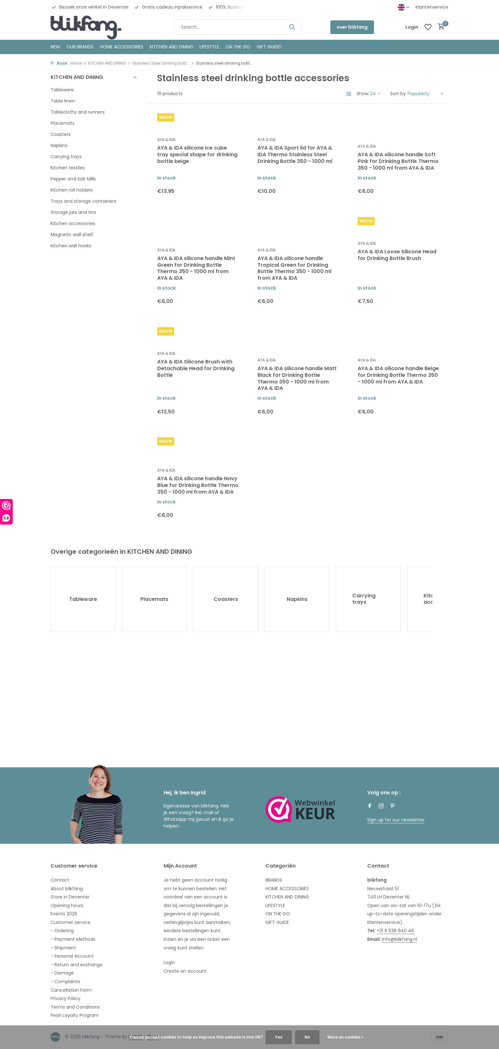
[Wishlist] (428, 27)
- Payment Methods (73, 939)
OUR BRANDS (80, 47)
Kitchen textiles (68, 168)
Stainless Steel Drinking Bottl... (163, 63)
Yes (278, 1037)
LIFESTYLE (275, 905)
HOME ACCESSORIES (121, 47)
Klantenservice (432, 7)
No (307, 1037)
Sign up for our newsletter (396, 820)
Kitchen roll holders (72, 190)
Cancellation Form (71, 990)
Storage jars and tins (73, 212)
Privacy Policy (66, 998)
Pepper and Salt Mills (73, 179)
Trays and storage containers (83, 201)
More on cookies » (345, 1037)
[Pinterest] (392, 806)
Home (78, 63)
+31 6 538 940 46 (395, 930)
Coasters (61, 134)
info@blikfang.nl (399, 939)
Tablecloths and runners (78, 112)
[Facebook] (369, 806)
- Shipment (63, 948)
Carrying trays (66, 156)
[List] (349, 94)
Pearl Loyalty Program (75, 1015)
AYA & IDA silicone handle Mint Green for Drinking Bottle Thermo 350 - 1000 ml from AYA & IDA (196, 268)
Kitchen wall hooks (71, 246)
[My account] (411, 27)
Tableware (62, 90)
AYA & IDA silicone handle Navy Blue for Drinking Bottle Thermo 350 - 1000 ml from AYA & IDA (197, 485)
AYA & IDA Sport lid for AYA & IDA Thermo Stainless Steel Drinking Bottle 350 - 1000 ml (294, 155)
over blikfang (352, 27)
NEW (55, 47)
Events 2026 (64, 914)
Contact (60, 880)
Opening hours (67, 905)
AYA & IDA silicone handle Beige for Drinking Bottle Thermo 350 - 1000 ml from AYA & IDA (398, 375)
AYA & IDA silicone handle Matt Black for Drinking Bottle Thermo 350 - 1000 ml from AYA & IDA (297, 378)
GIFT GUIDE (277, 922)
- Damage (62, 973)
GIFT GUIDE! (269, 47)
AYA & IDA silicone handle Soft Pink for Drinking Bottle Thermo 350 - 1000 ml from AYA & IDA (398, 161)
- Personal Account (72, 956)
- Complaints (65, 981)
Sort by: (398, 93)
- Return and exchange (76, 964)
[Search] (238, 27)
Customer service (70, 922)
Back (59, 63)
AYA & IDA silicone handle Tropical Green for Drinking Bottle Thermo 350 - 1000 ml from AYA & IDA (294, 268)
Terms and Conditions (75, 1007)
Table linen (63, 101)
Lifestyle (209, 47)
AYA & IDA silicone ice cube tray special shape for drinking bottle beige (197, 155)
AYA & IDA (166, 139)
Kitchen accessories (73, 223)
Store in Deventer (70, 897)
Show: (362, 93)
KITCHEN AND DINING (171, 47)
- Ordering (62, 930)
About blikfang (67, 888)
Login (169, 962)
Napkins (59, 145)
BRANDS (273, 880)
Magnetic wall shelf (72, 234)
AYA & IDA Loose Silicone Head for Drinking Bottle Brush (397, 255)
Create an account (185, 971)
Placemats (62, 123)
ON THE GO (238, 47)
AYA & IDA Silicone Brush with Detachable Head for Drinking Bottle (196, 368)
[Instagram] (381, 806)
